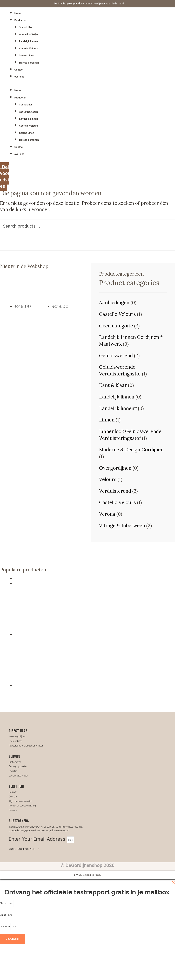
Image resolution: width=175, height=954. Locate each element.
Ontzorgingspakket (18, 766)
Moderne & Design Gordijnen (131, 450)
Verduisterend (115, 491)
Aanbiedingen (114, 302)
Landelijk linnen (116, 397)
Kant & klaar (113, 385)
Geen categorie (116, 326)
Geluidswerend (116, 355)
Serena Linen (26, 55)
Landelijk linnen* (118, 408)
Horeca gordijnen (29, 62)
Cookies (13, 810)
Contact (18, 69)
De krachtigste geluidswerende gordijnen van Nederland (89, 3)
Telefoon (5, 926)
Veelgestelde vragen (18, 775)
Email (3, 914)
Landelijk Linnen (28, 41)
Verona (107, 514)
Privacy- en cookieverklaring (22, 805)
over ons (19, 76)
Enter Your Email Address (38, 839)
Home (17, 13)
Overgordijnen (115, 468)
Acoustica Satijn (28, 34)
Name (3, 903)
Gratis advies (15, 762)
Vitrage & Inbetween (122, 525)
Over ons (13, 796)
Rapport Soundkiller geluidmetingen (26, 745)
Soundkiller (25, 27)
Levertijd (13, 771)
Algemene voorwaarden (20, 801)
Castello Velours (28, 48)
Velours (107, 479)
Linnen (107, 420)
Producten (20, 20)
